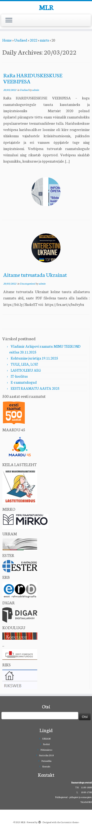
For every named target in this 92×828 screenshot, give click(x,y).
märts (44, 40)
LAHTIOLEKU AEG (26, 370)
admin (35, 90)
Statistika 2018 (46, 755)
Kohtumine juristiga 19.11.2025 (34, 358)
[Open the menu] (8, 20)
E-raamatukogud (24, 382)
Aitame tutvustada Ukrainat (35, 274)
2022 (33, 40)
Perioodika (46, 761)
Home (7, 40)
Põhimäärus (46, 749)
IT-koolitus (19, 376)
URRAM (46, 738)
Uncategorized (28, 283)
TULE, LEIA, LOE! (24, 364)
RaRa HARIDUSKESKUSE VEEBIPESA (32, 78)
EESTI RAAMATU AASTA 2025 (35, 388)
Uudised (20, 40)
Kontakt (46, 766)
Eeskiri (46, 744)
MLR (46, 7)
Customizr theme (69, 822)
